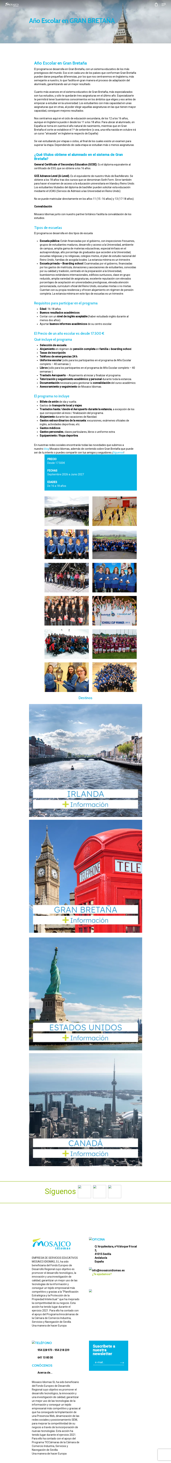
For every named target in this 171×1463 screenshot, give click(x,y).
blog (46, 448)
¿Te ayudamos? (102, 1272)
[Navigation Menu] (164, 4)
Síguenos (118, 452)
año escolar (36, 28)
